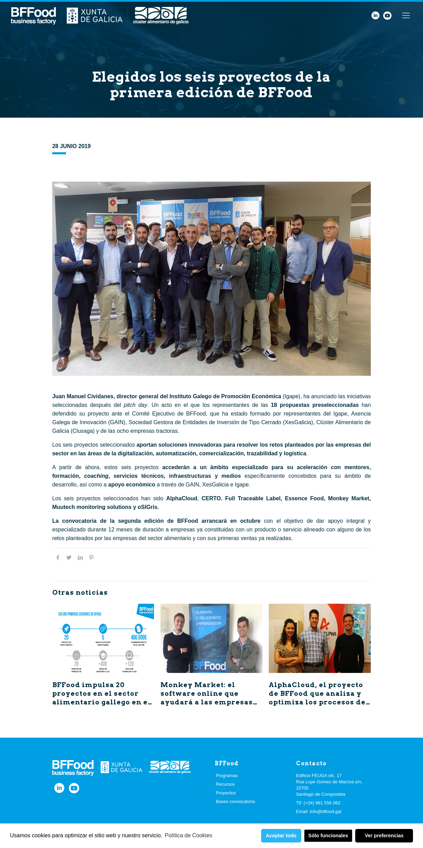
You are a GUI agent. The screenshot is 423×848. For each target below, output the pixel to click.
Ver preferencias (384, 835)
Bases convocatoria (235, 801)
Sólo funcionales (328, 835)
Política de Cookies (188, 835)
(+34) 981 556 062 (322, 802)
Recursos (225, 784)
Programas (227, 775)
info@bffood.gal (325, 811)
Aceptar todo (281, 835)
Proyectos (226, 792)
